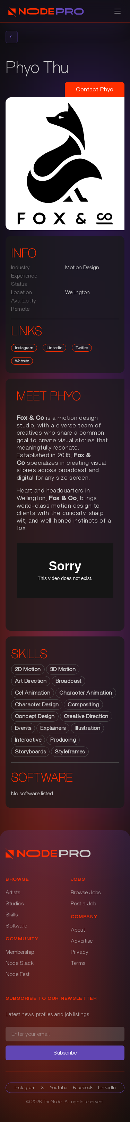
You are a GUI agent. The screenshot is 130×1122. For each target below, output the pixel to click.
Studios (15, 903)
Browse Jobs (86, 892)
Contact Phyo (94, 90)
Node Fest (17, 974)
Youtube (58, 1087)
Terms (78, 963)
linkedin (54, 348)
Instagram (25, 1087)
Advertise (82, 941)
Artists (13, 892)
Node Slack (20, 963)
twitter (82, 348)
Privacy (79, 952)
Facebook (83, 1087)
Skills (12, 914)
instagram (24, 348)
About (78, 930)
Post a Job (83, 903)
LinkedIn (107, 1087)
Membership (20, 952)
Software (16, 926)
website (22, 361)
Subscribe (65, 1053)
